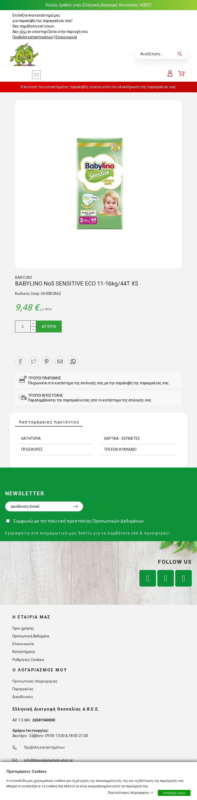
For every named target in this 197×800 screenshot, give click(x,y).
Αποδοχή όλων (174, 793)
